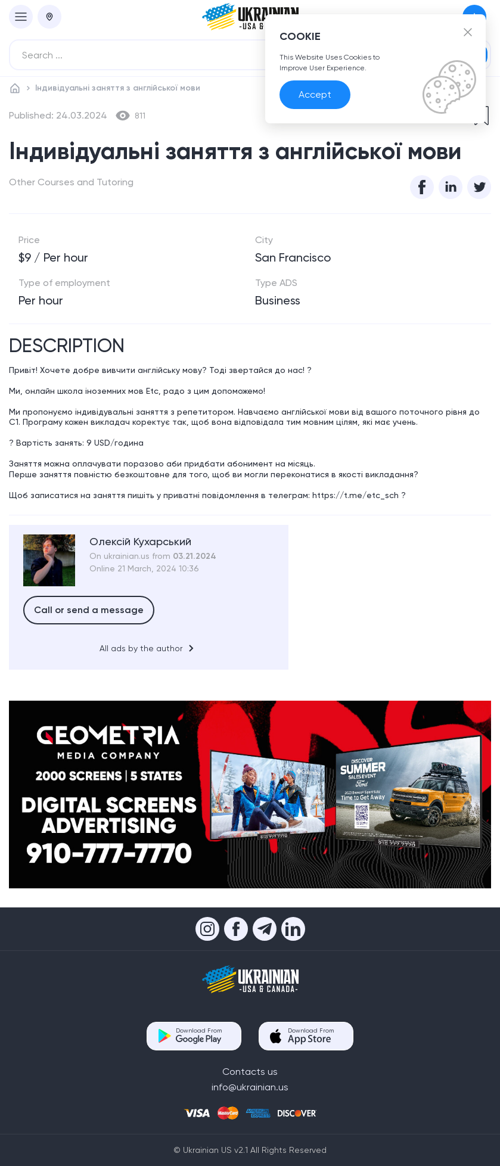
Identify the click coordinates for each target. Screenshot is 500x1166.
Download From (199, 1035)
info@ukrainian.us (250, 1087)
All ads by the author (149, 648)
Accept (315, 94)
